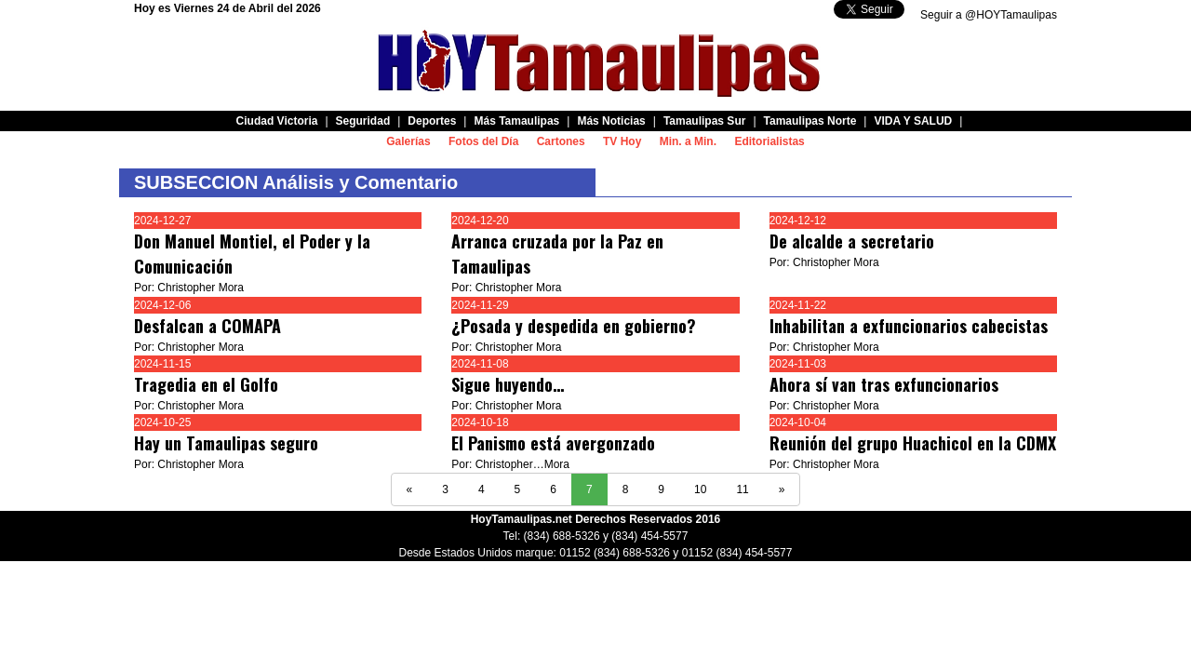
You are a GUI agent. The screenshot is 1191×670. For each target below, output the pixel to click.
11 (742, 489)
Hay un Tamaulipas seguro (226, 443)
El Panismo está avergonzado (553, 443)
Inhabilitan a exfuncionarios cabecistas (908, 326)
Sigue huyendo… (507, 384)
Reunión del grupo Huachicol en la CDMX (912, 443)
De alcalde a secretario (851, 241)
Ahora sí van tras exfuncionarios (883, 384)
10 (700, 489)
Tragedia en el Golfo (206, 384)
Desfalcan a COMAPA (207, 326)
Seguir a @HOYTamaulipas (988, 14)
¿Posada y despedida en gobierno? (573, 326)
